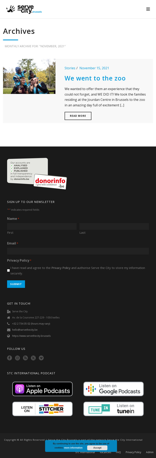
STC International (85, 452)
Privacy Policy (60, 268)
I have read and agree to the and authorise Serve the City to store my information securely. (77, 270)
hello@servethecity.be (25, 329)
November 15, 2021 (94, 68)
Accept (97, 447)
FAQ (118, 452)
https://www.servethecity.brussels (31, 336)
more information (73, 447)
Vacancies (105, 452)
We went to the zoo (95, 78)
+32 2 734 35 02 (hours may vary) (31, 323)
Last (82, 232)
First (10, 232)
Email (12, 243)
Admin (150, 452)
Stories (70, 68)
